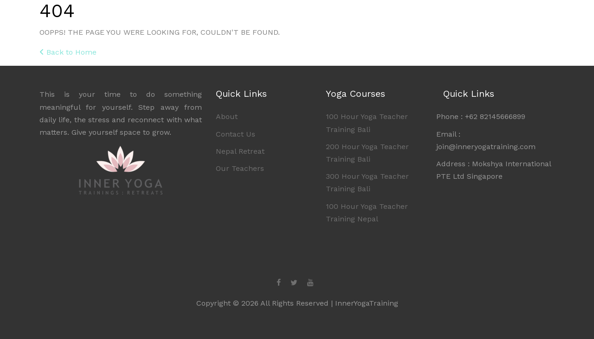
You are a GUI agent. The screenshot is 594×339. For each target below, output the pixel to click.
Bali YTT (319, 18)
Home (275, 18)
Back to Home (68, 52)
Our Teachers (240, 168)
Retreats (436, 18)
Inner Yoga (68, 19)
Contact (531, 18)
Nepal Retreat (240, 151)
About (487, 18)
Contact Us (235, 134)
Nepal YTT (377, 18)
